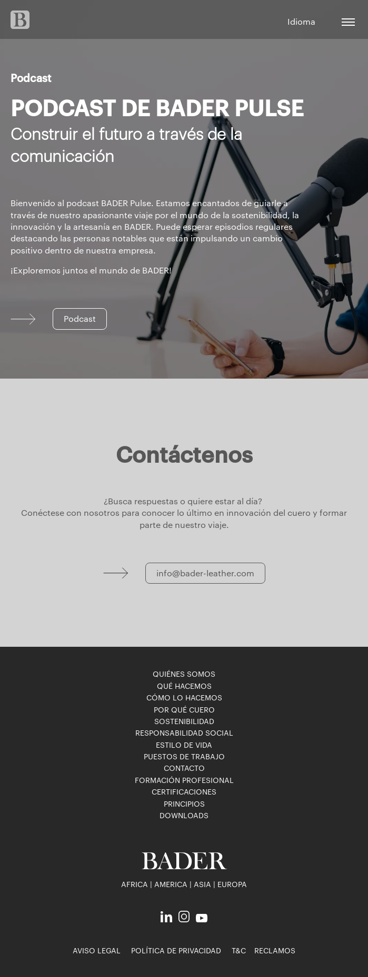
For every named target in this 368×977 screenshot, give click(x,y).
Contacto (184, 767)
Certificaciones (184, 791)
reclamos (274, 950)
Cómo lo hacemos (184, 697)
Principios (184, 803)
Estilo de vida (184, 744)
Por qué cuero (184, 709)
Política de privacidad (176, 950)
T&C (239, 950)
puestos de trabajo (184, 756)
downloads (184, 815)
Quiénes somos (184, 673)
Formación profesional (184, 780)
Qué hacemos (184, 685)
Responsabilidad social (184, 732)
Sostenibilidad (184, 721)
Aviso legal (97, 950)
